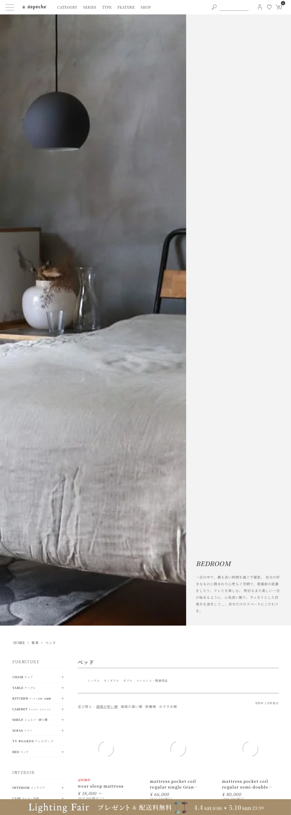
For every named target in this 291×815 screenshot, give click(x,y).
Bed (20, 751)
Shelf (29, 719)
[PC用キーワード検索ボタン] (214, 7)
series (89, 7)
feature (126, 7)
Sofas (22, 730)
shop (146, 7)
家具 (35, 642)
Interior (28, 787)
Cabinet (31, 709)
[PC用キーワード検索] (234, 7)
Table (24, 687)
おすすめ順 (168, 706)
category (67, 7)
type (107, 7)
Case (25, 798)
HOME (19, 642)
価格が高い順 (131, 706)
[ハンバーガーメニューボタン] (9, 7)
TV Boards (33, 741)
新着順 (150, 706)
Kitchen (31, 698)
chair (22, 677)
